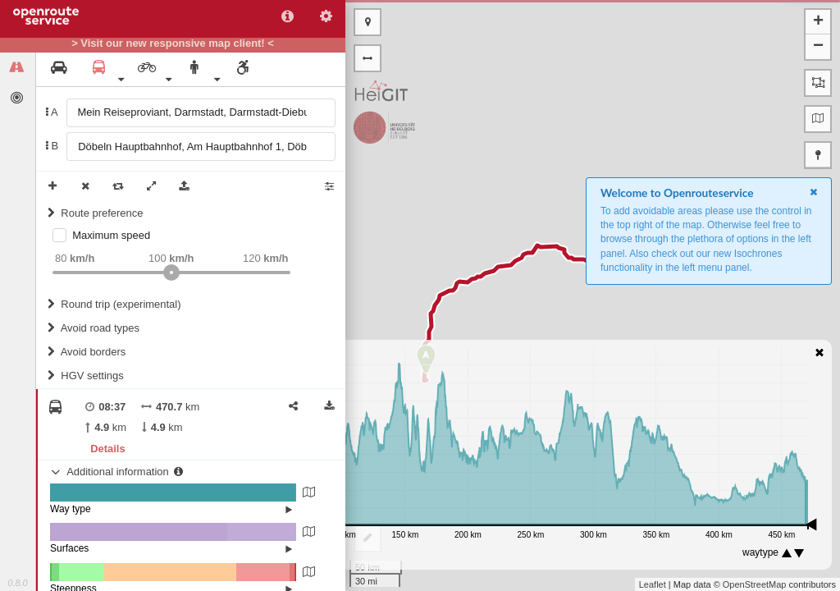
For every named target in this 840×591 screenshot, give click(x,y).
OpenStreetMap (755, 584)
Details (107, 448)
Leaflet (652, 584)
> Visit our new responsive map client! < (172, 43)
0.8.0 (17, 583)
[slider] (171, 272)
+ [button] (818, 22)
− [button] (818, 46)
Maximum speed (111, 235)
